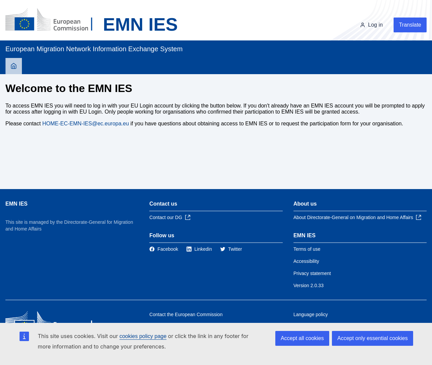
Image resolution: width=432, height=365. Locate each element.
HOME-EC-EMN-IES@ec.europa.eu (85, 123)
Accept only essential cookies (372, 338)
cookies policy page (142, 336)
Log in (375, 25)
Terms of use (307, 249)
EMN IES (16, 204)
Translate (410, 25)
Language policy (311, 314)
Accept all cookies (302, 338)
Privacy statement (312, 273)
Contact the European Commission (185, 314)
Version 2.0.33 (309, 285)
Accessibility (306, 261)
